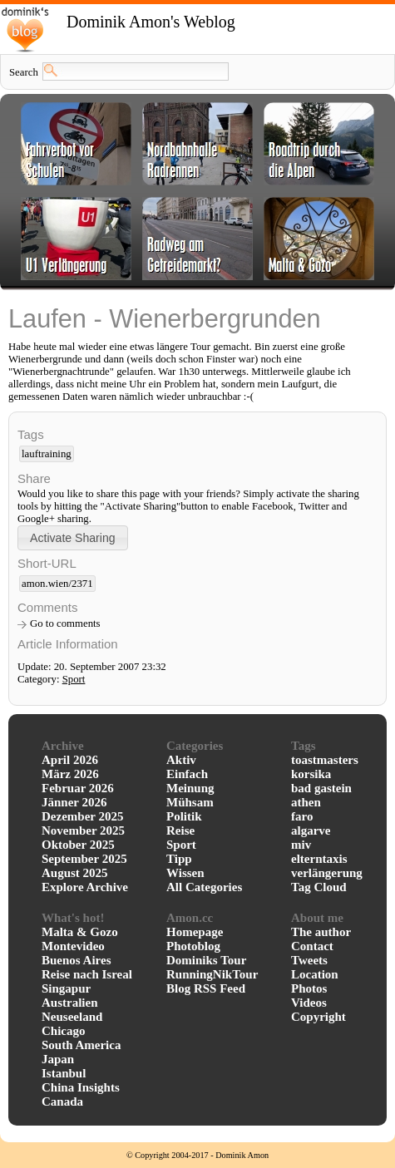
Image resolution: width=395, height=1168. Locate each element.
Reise (180, 830)
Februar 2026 (78, 788)
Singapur (66, 988)
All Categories (204, 887)
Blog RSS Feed (205, 988)
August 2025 (75, 873)
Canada (62, 1101)
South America (81, 1045)
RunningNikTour (212, 974)
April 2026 (70, 759)
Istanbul (64, 1073)
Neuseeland (72, 1016)
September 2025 (84, 858)
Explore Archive (85, 887)
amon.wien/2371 (57, 583)
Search (23, 72)
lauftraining (47, 454)
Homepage (194, 932)
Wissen (185, 873)
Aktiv (181, 759)
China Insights (81, 1087)
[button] (72, 537)
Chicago (64, 1030)
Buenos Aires (76, 960)
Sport (74, 679)
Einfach (187, 774)
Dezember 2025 (82, 816)
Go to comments (65, 623)
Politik (184, 816)
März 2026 (70, 774)
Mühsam (190, 802)
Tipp (179, 858)
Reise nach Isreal (87, 974)
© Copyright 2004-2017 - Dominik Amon (197, 1155)
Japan (58, 1059)
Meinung (190, 788)
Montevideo (73, 946)
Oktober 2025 (78, 844)
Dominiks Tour (206, 960)
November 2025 (83, 830)
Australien (70, 1002)
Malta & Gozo (80, 932)
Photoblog (193, 946)
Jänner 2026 (74, 802)
